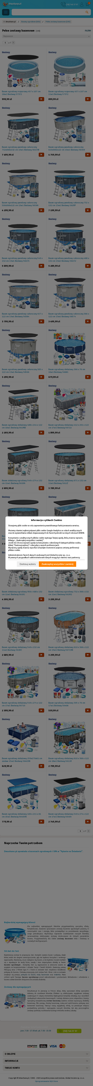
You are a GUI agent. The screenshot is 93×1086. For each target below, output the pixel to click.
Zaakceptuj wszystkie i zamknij (57, 564)
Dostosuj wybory (28, 564)
